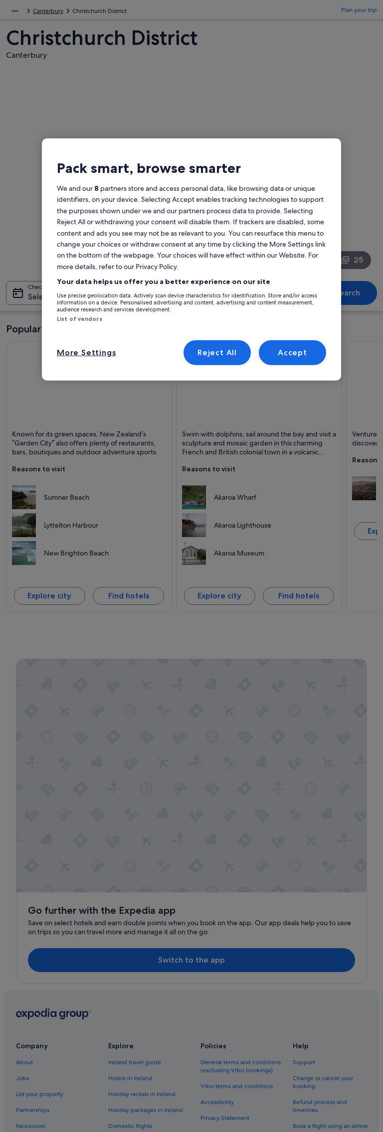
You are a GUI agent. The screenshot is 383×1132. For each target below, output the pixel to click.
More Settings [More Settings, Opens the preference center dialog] (86, 352)
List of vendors (79, 318)
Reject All (217, 352)
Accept (292, 352)
